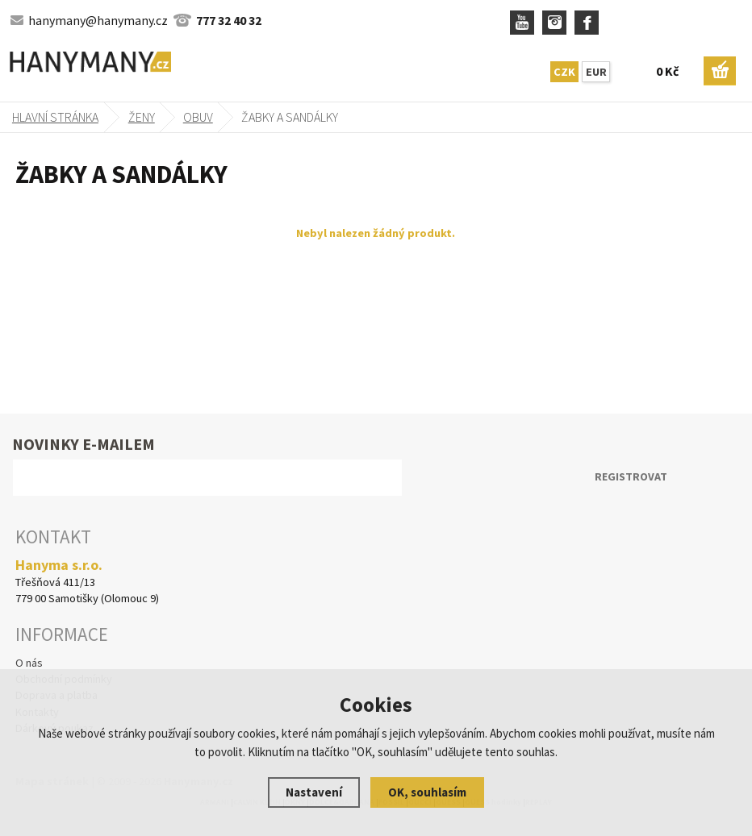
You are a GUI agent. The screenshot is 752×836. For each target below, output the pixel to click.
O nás (29, 662)
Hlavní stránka (55, 117)
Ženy (141, 117)
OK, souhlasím (427, 792)
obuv (198, 117)
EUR (596, 71)
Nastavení (314, 792)
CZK (564, 71)
